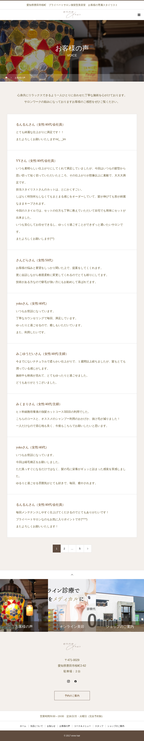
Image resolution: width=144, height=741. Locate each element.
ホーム (23, 726)
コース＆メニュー (82, 726)
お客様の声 (64, 726)
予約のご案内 (72, 695)
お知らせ (51, 726)
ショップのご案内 (115, 726)
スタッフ (99, 726)
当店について (36, 726)
